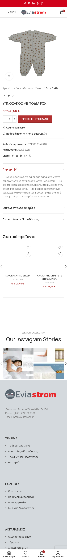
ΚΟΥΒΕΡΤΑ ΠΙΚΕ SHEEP (18, 275)
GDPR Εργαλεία (17, 502)
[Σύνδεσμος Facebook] (25, 3)
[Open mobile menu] (9, 12)
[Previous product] (5, 96)
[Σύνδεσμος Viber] (42, 3)
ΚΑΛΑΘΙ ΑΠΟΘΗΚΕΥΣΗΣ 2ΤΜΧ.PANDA (49, 277)
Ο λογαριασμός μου (19, 536)
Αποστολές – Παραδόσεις (23, 451)
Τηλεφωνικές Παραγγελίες (23, 457)
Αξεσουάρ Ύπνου (32, 88)
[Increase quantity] (14, 119)
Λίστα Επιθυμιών (18, 548)
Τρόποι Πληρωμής (19, 445)
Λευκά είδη (52, 88)
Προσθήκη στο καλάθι (35, 118)
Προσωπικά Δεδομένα (21, 496)
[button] (28, 254)
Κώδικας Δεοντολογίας (21, 508)
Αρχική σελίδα (11, 88)
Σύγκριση (13, 542)
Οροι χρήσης (15, 491)
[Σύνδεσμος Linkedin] (33, 3)
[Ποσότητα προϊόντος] (9, 119)
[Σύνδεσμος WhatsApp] (38, 3)
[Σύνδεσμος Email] (29, 3)
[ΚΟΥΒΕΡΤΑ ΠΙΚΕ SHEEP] (18, 258)
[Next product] (13, 96)
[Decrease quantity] (5, 119)
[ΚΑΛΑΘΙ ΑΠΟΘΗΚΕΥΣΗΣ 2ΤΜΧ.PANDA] (49, 258)
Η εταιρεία (14, 462)
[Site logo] (33, 12)
